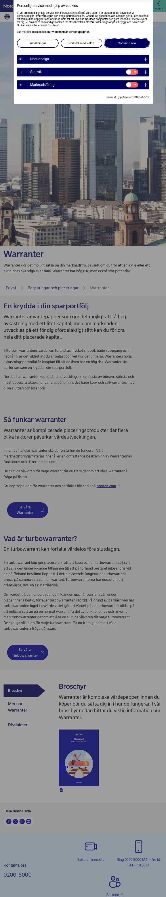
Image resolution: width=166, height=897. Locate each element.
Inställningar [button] (37, 43)
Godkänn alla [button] (127, 43)
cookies (37, 31)
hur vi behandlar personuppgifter (68, 31)
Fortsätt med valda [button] (81, 43)
